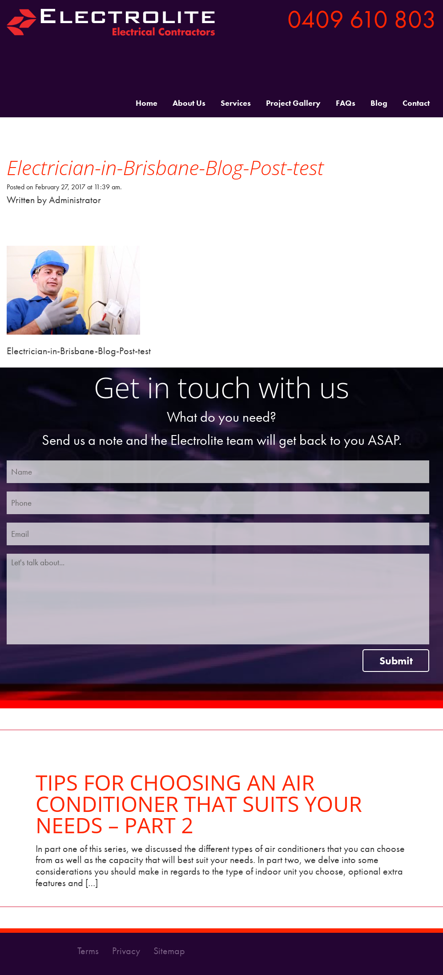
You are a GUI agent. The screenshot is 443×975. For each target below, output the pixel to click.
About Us (189, 103)
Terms (89, 951)
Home (146, 103)
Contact (416, 103)
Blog (379, 103)
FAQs (345, 103)
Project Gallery (293, 103)
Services (236, 103)
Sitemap (169, 951)
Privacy (127, 951)
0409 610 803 (361, 19)
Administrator (75, 200)
